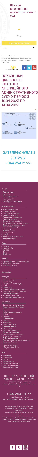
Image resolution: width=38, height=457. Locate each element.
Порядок (6, 311)
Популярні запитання (11, 348)
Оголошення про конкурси (13, 297)
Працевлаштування (10, 293)
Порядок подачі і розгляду (13, 334)
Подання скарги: (9, 326)
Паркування (7, 200)
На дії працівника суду (11, 330)
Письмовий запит (10, 342)
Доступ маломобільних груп (14, 225)
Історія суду (7, 229)
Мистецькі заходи (10, 265)
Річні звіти (7, 355)
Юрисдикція (8, 233)
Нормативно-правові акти (13, 236)
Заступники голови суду (12, 284)
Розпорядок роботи (10, 196)
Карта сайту (6, 272)
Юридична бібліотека (11, 263)
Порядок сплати (9, 324)
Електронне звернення (12, 336)
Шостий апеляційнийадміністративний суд (22, 10)
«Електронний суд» (10, 209)
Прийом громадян (10, 346)
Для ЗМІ (6, 250)
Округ (5, 235)
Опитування (7, 357)
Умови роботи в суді (11, 295)
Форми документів (10, 215)
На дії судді (7, 328)
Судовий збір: (8, 318)
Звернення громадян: (11, 332)
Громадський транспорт (12, 202)
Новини (16, 56)
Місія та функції (9, 231)
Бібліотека (7, 254)
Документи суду (9, 238)
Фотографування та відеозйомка (15, 223)
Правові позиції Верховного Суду (16, 262)
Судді (5, 286)
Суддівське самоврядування (14, 289)
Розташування (8, 192)
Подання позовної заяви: (12, 313)
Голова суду (7, 282)
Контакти (6, 194)
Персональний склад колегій (14, 291)
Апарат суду (7, 287)
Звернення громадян (11, 363)
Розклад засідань (9, 211)
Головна (4, 56)
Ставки (6, 320)
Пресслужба (8, 248)
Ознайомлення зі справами (13, 305)
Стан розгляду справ (11, 213)
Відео (5, 252)
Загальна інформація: (11, 227)
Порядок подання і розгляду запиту (17, 340)
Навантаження (8, 361)
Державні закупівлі (10, 367)
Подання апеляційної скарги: (14, 307)
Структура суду (9, 280)
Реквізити (7, 322)
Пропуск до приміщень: (12, 217)
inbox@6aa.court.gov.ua (19, 397)
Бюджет (6, 359)
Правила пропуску (10, 219)
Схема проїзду (8, 198)
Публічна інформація (11, 338)
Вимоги (6, 309)
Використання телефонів (12, 221)
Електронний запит (10, 344)
